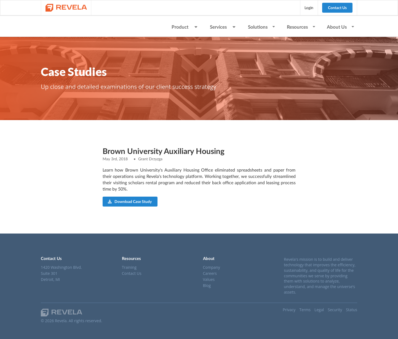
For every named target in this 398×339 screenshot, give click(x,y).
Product (185, 27)
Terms (305, 309)
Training (129, 267)
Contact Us (337, 7)
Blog (207, 285)
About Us (341, 27)
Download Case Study (130, 201)
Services (223, 27)
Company (211, 267)
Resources (301, 27)
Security (335, 309)
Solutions (262, 27)
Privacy (289, 309)
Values (209, 279)
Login (308, 7)
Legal (319, 309)
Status (351, 309)
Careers (210, 273)
